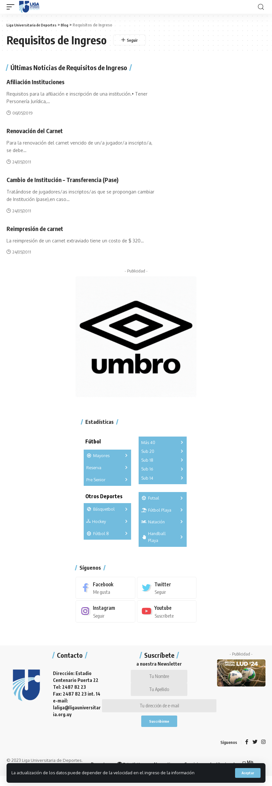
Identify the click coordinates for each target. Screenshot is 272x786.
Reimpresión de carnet (38, 228)
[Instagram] (105, 611)
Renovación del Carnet (38, 130)
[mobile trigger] (12, 7)
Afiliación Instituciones (40, 81)
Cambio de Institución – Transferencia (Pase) (69, 179)
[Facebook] (105, 587)
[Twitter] (167, 587)
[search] (260, 7)
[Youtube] (167, 611)
